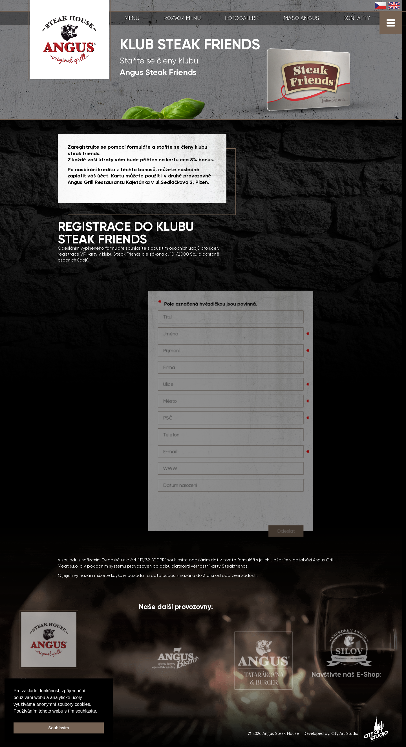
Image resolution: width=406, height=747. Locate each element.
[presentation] (200, 513)
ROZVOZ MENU (182, 18)
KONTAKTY (356, 18)
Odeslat (284, 537)
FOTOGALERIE (242, 18)
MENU (131, 18)
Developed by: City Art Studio (330, 733)
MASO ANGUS (301, 18)
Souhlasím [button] (58, 728)
